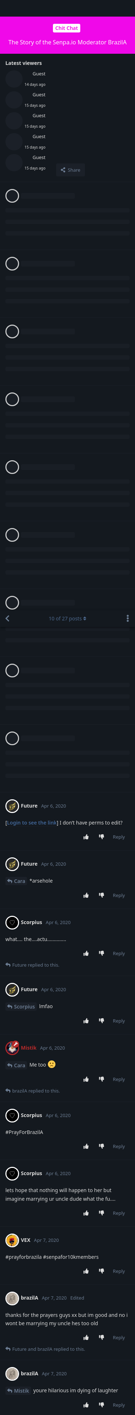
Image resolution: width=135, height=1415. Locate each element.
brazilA (22, 839)
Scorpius (24, 396)
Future (22, 906)
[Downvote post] (102, 227)
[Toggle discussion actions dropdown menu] (128, 8)
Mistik (21, 780)
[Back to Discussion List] (7, 8)
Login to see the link (32, 212)
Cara (19, 270)
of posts (67, 8)
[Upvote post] (87, 227)
